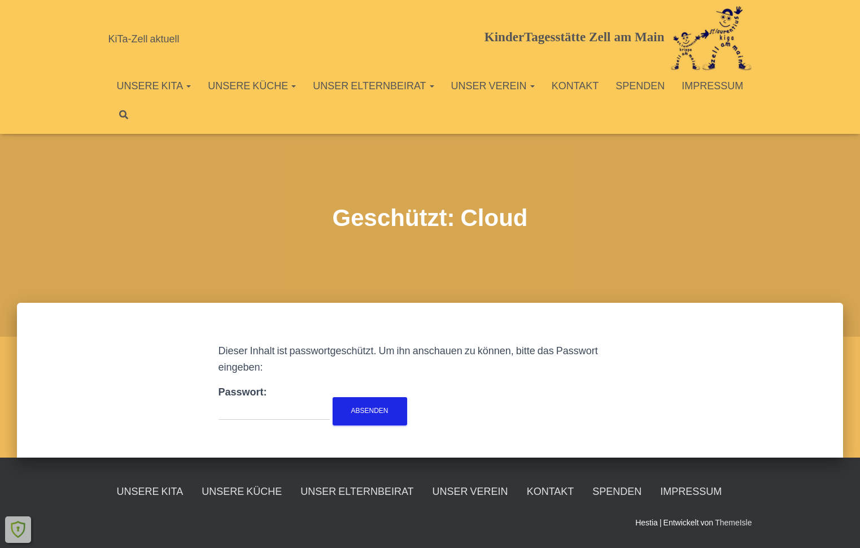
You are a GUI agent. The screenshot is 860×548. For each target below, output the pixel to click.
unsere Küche (252, 86)
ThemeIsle (733, 522)
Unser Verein (493, 86)
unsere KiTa (154, 86)
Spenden (640, 86)
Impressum (712, 86)
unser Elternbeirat (373, 86)
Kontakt (575, 86)
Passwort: (274, 403)
